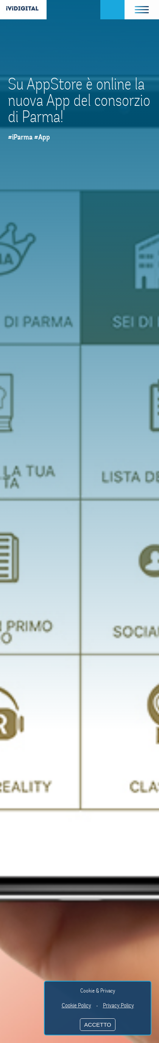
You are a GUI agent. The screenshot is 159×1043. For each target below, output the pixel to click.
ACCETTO (97, 1024)
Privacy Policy (118, 1005)
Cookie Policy (76, 1005)
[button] (142, 9)
